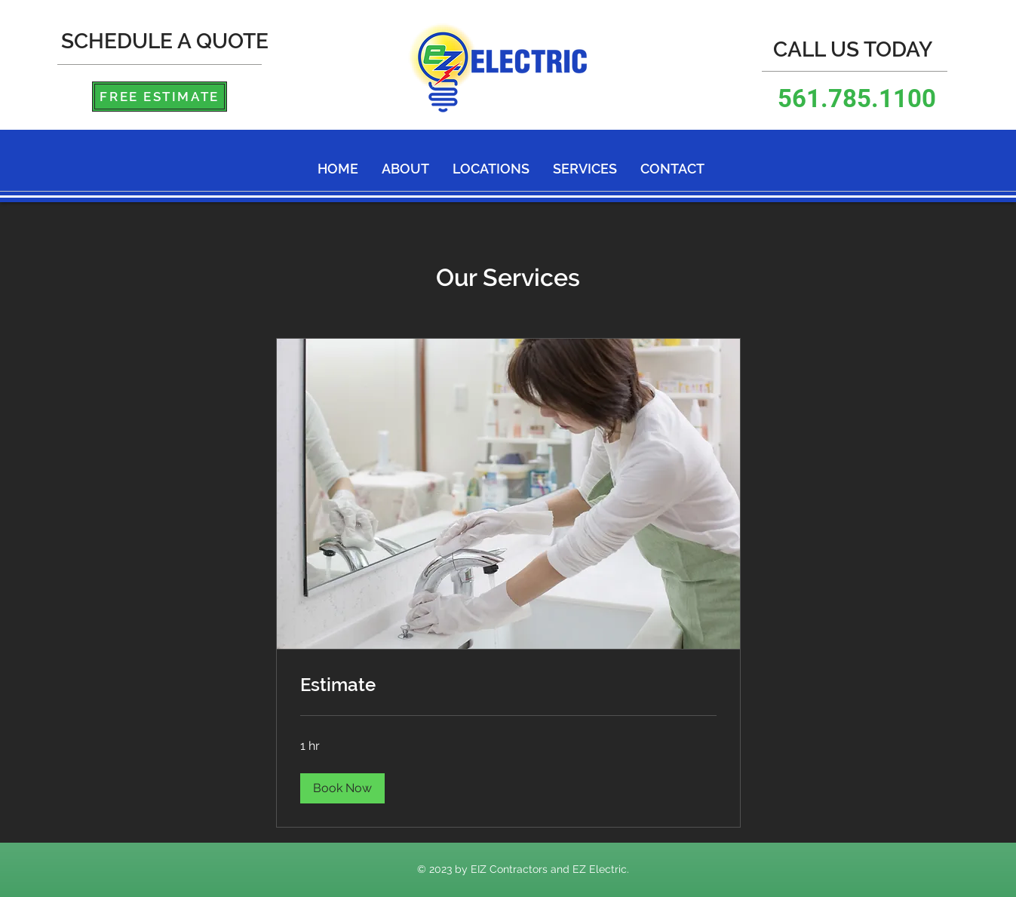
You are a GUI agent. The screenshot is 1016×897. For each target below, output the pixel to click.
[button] (342, 788)
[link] (508, 685)
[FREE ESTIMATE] (159, 96)
